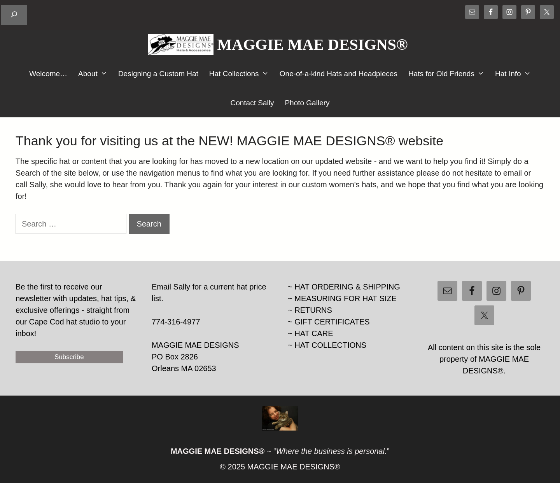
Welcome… (48, 74)
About (95, 73)
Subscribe (69, 357)
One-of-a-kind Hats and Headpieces (338, 74)
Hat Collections (241, 73)
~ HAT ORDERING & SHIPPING (344, 286)
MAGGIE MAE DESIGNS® (312, 44)
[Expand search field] (14, 15)
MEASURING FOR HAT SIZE (345, 298)
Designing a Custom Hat (158, 74)
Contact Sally (252, 103)
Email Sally (171, 286)
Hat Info (515, 73)
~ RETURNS (310, 310)
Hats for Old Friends (449, 73)
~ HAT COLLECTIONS (327, 345)
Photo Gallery (307, 103)
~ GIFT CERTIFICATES (329, 321)
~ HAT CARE (310, 333)
